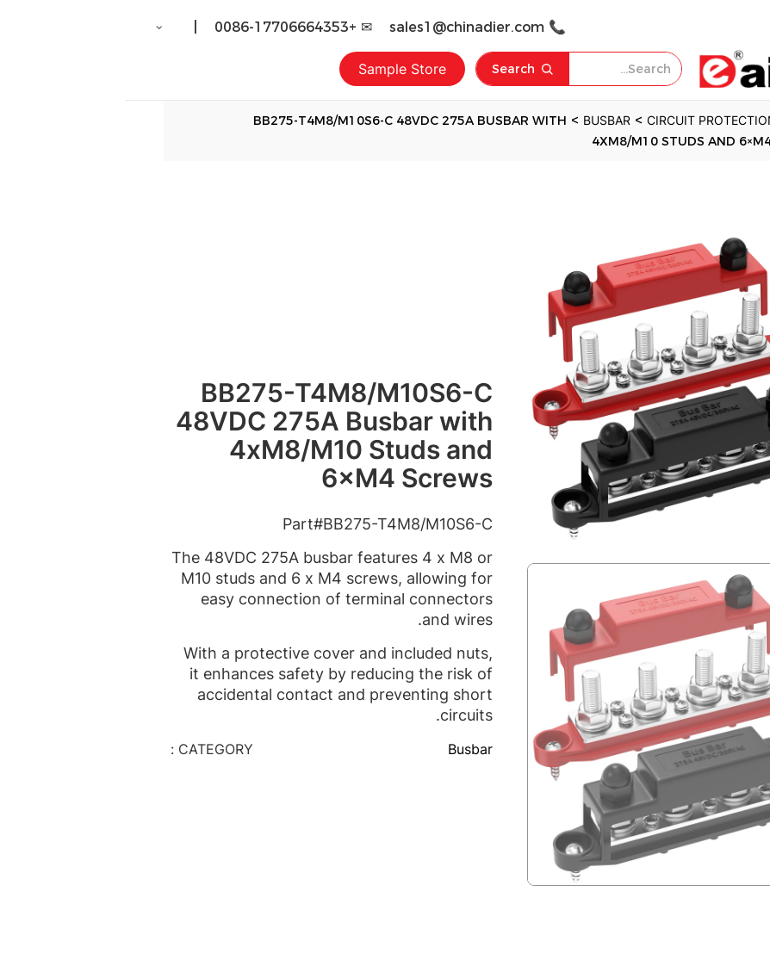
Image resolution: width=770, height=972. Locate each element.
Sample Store (277, 68)
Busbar (345, 749)
